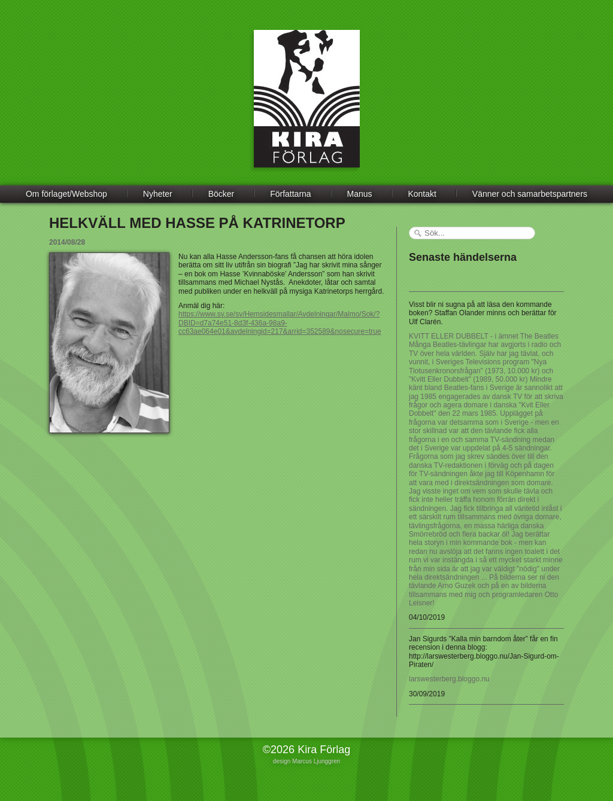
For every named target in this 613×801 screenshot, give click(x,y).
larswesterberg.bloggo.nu (449, 679)
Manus (359, 194)
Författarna (290, 194)
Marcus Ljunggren (316, 761)
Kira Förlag (307, 107)
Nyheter (157, 194)
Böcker (221, 194)
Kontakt (422, 194)
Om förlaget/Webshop (66, 194)
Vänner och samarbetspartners (529, 194)
